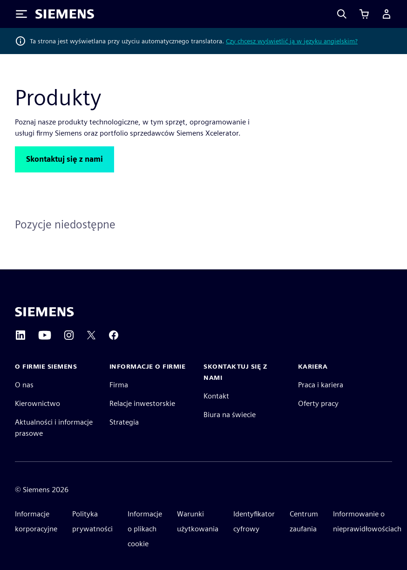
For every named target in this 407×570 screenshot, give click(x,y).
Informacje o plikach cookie (145, 528)
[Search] (341, 14)
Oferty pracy (318, 403)
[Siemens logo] (64, 14)
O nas (24, 384)
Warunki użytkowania (197, 521)
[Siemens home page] (44, 311)
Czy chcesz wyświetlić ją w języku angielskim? (292, 41)
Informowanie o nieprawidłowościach (367, 521)
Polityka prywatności (92, 521)
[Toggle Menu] (21, 14)
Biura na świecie (230, 414)
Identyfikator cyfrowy (254, 521)
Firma (118, 384)
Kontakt (216, 395)
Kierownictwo (37, 403)
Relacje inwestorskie (142, 403)
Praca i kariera (320, 384)
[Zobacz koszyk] (364, 14)
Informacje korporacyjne (36, 521)
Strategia (124, 422)
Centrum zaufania (304, 521)
